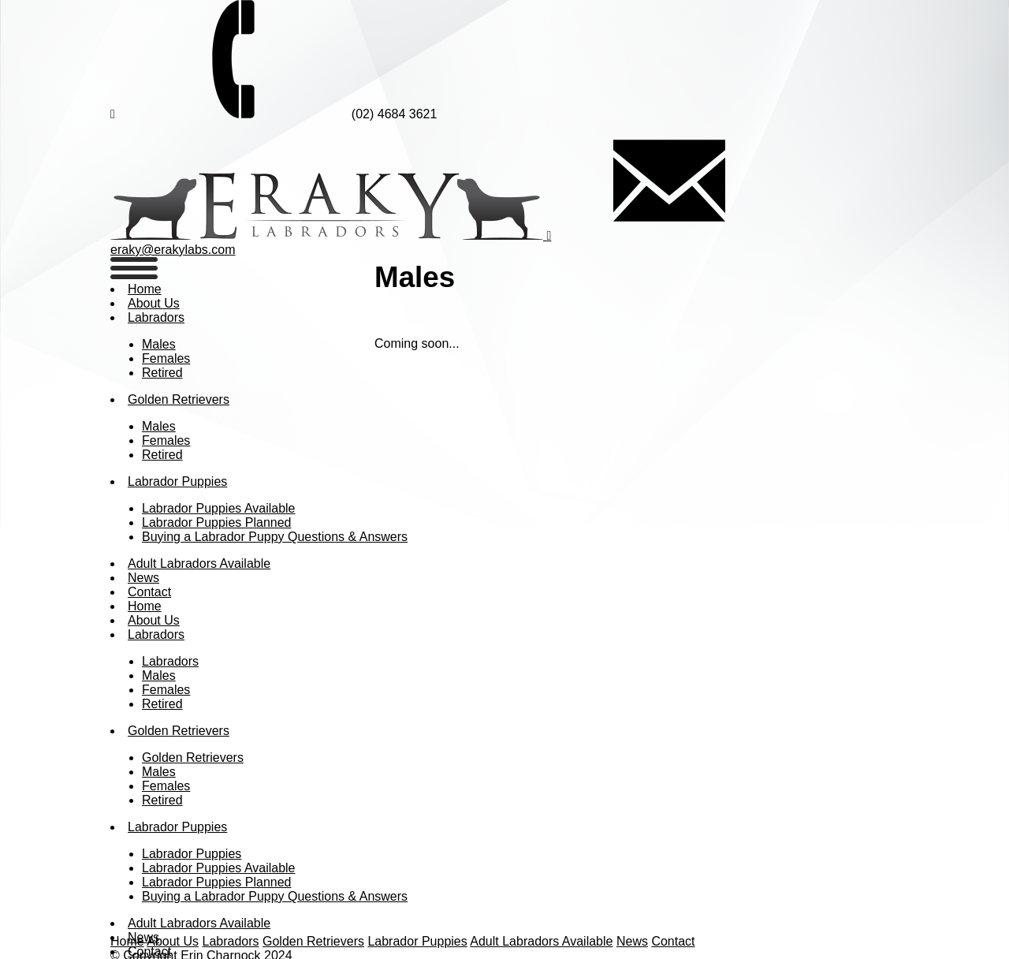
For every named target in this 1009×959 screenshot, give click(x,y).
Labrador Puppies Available (219, 508)
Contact (149, 592)
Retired (162, 372)
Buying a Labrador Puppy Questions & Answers (275, 536)
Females (166, 358)
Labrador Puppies (177, 481)
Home (145, 289)
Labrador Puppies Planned (216, 522)
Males (159, 344)
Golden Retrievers (178, 399)
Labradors (156, 317)
